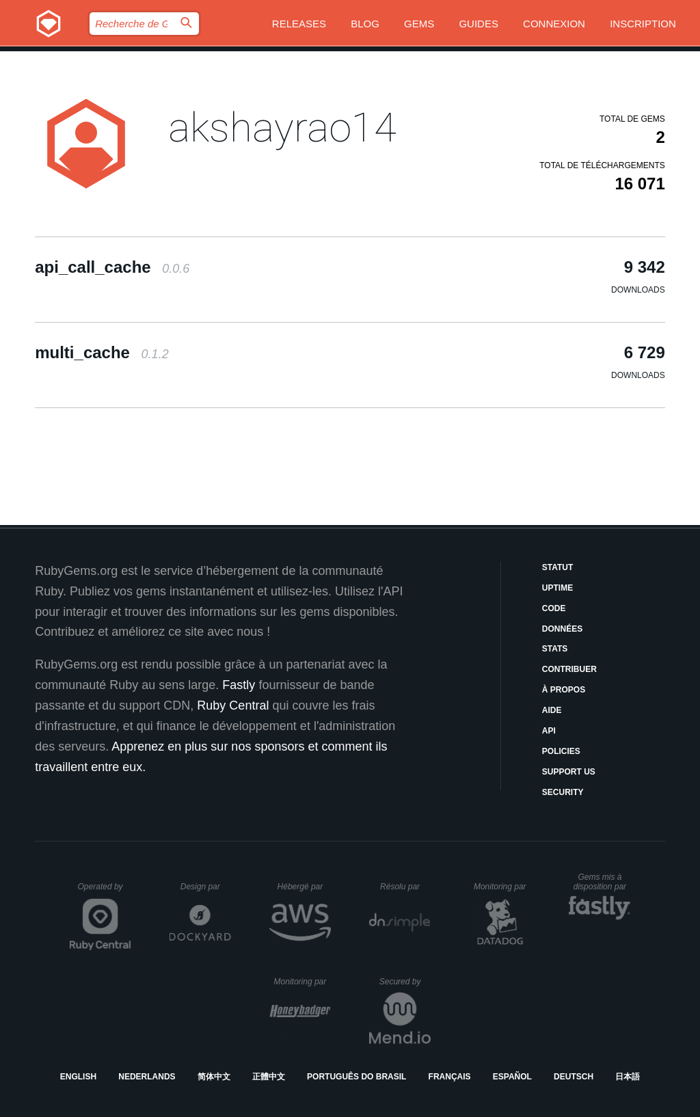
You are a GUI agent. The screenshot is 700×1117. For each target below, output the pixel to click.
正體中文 (268, 1076)
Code (554, 608)
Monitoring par (502, 886)
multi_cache (101, 352)
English (78, 1076)
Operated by (104, 891)
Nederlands (146, 1076)
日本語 (627, 1076)
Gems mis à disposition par (602, 881)
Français (450, 1076)
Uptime (557, 588)
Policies (561, 751)
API (549, 731)
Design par (205, 886)
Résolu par (405, 886)
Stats (555, 649)
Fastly (238, 685)
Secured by (405, 981)
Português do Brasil (356, 1076)
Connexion (554, 23)
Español (512, 1076)
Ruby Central (233, 705)
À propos (563, 690)
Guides (478, 23)
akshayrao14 (282, 127)
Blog (365, 23)
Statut (558, 567)
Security (563, 792)
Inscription (643, 23)
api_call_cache (112, 267)
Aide (552, 710)
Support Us (568, 772)
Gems (419, 23)
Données (562, 629)
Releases (299, 23)
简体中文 (214, 1076)
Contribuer (569, 669)
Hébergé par (304, 886)
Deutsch (573, 1076)
